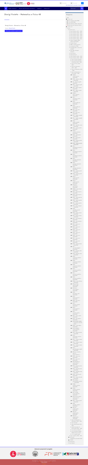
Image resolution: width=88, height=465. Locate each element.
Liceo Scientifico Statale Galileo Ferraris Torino (76, 432)
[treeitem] (74, 230)
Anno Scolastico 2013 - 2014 (76, 37)
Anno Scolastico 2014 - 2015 (76, 35)
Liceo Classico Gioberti (76, 429)
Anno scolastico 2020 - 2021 (76, 435)
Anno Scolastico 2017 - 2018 (76, 31)
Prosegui (44, 464)
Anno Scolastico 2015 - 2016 (76, 34)
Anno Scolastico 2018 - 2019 (76, 56)
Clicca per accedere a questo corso (13, 31)
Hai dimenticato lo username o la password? (75, 5)
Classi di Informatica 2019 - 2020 (76, 67)
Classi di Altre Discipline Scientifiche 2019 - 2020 (77, 61)
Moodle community (13, 8)
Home (68, 17)
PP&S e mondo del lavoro (75, 44)
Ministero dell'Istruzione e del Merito (28, 8)
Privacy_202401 (44, 462)
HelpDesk (40, 8)
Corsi (69, 28)
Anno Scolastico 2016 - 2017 (76, 32)
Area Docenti (71, 441)
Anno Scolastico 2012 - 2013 (76, 38)
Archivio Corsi (72, 29)
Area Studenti (72, 443)
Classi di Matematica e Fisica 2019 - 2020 (76, 72)
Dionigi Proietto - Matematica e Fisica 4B (15, 25)
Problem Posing (73, 43)
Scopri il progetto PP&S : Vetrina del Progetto (75, 41)
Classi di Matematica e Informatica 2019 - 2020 (77, 420)
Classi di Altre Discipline (77, 59)
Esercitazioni (73, 53)
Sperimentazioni (73, 54)
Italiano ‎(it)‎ (47, 8)
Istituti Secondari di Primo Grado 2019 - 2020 (77, 427)
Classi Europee (74, 422)
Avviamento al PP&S (74, 46)
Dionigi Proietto (12, 28)
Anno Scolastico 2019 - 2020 (76, 57)
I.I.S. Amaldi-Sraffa (76, 434)
